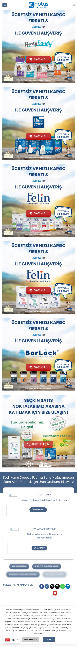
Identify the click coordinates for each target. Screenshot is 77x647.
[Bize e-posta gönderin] (57, 586)
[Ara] (74, 5)
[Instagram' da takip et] (47, 586)
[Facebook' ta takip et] (41, 586)
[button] (4, 5)
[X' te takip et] (52, 586)
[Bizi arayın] (62, 586)
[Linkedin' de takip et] (67, 586)
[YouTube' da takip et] (55, 593)
